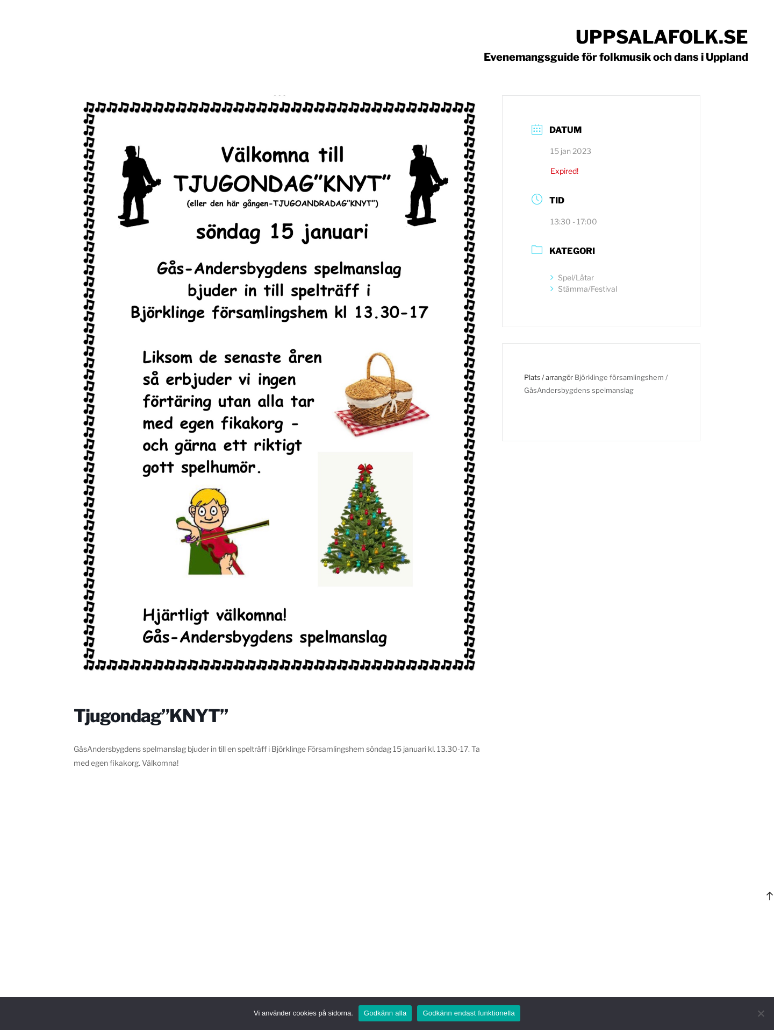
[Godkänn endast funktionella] (760, 1013)
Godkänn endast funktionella (468, 1013)
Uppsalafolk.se (662, 37)
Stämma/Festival (583, 288)
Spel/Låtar (572, 277)
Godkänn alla (385, 1013)
